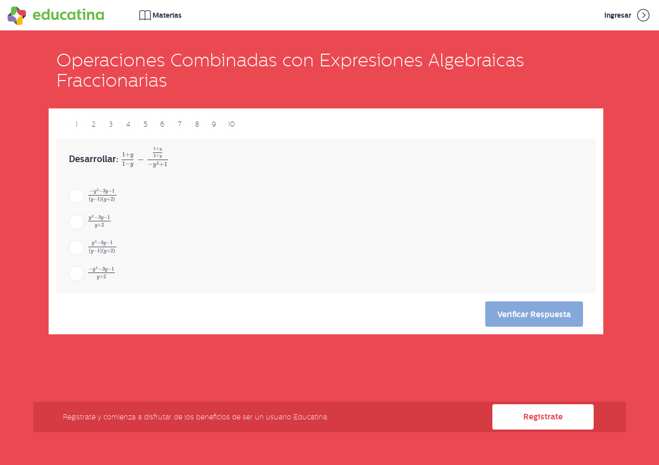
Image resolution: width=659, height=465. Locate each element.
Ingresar (627, 15)
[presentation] (145, 159)
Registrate (543, 416)
